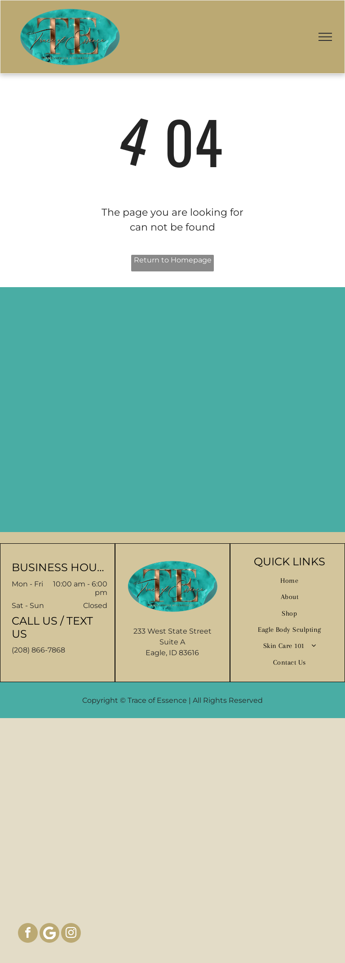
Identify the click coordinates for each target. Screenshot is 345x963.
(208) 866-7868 (38, 650)
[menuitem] (289, 580)
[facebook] (28, 934)
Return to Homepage (173, 260)
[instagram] (71, 934)
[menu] (325, 37)
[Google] (49, 934)
